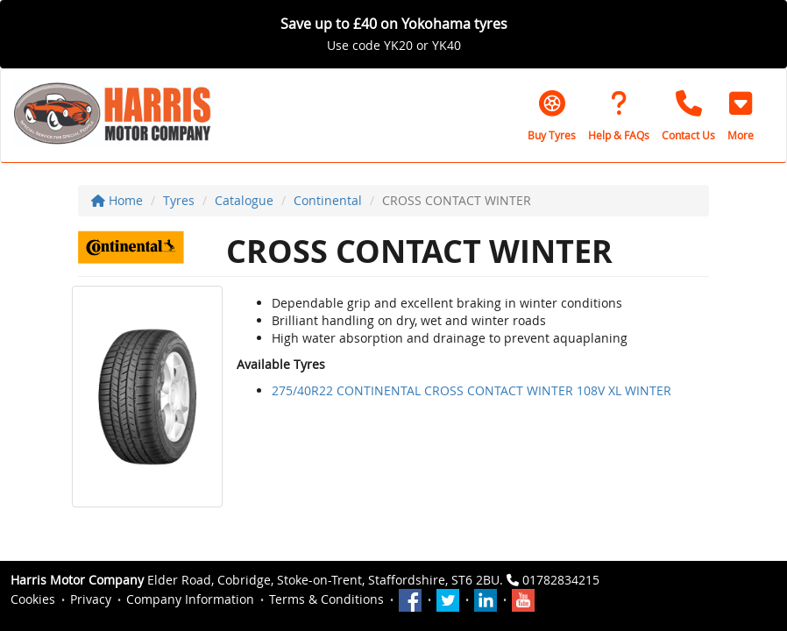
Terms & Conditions (326, 599)
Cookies (33, 599)
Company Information (190, 599)
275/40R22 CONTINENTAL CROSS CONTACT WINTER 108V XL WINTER (471, 390)
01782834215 (560, 579)
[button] (740, 115)
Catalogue (244, 200)
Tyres (179, 200)
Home (117, 200)
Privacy (90, 599)
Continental (328, 200)
